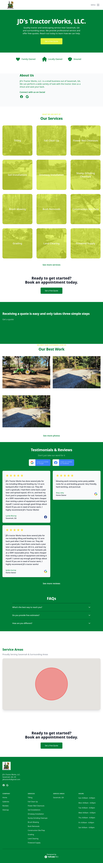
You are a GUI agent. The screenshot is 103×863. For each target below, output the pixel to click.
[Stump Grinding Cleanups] (86, 175)
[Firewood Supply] (86, 243)
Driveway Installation (36, 814)
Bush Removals (33, 826)
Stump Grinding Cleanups (38, 818)
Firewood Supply (34, 843)
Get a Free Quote (51, 41)
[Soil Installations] (17, 175)
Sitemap (5, 810)
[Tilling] (17, 140)
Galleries (5, 801)
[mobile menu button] (98, 4)
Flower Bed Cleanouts (36, 806)
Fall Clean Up (33, 801)
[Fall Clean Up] (51, 140)
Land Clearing (33, 838)
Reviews (5, 806)
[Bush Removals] (51, 209)
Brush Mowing (33, 822)
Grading (31, 834)
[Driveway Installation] (51, 175)
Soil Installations (34, 810)
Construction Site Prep (36, 830)
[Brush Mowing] (17, 209)
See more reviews (51, 583)
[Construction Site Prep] (86, 209)
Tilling (30, 797)
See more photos (51, 435)
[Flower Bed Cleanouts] (86, 140)
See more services (51, 264)
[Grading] (17, 243)
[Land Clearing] (51, 243)
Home (4, 797)
